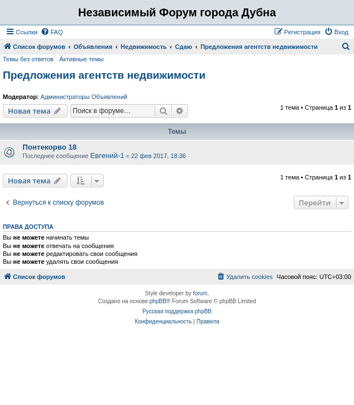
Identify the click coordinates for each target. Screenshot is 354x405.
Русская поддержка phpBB (177, 311)
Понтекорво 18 (50, 147)
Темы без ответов (28, 59)
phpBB (158, 301)
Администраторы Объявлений (84, 96)
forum (200, 293)
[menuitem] (52, 32)
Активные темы (81, 59)
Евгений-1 (107, 155)
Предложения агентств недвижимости (104, 75)
